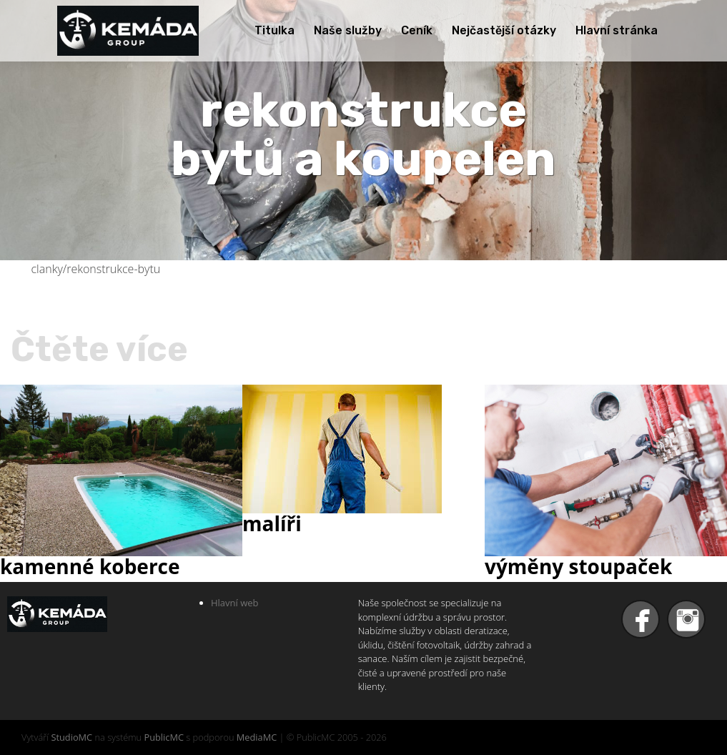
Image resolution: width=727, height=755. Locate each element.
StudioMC (71, 737)
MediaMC (257, 737)
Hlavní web (235, 602)
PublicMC (164, 737)
